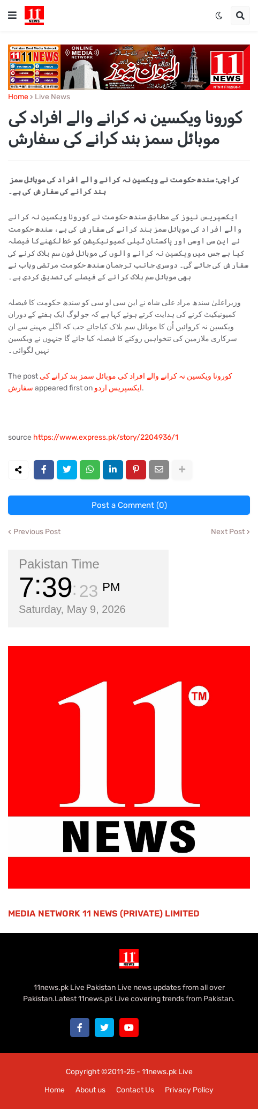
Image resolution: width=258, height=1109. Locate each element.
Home (18, 97)
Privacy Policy (189, 1090)
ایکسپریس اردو (118, 388)
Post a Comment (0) (129, 505)
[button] (12, 15)
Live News (52, 97)
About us (90, 1090)
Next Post (228, 532)
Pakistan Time (59, 564)
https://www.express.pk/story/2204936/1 (105, 437)
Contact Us (135, 1090)
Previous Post (36, 532)
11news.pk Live (167, 1071)
